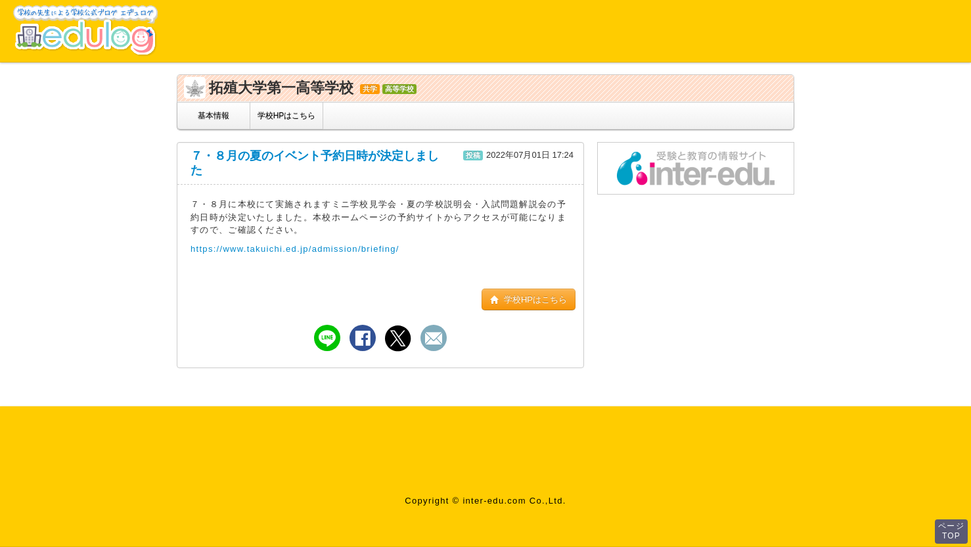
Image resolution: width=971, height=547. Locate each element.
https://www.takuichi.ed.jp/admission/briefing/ (295, 249)
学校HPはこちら (287, 115)
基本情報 (213, 115)
